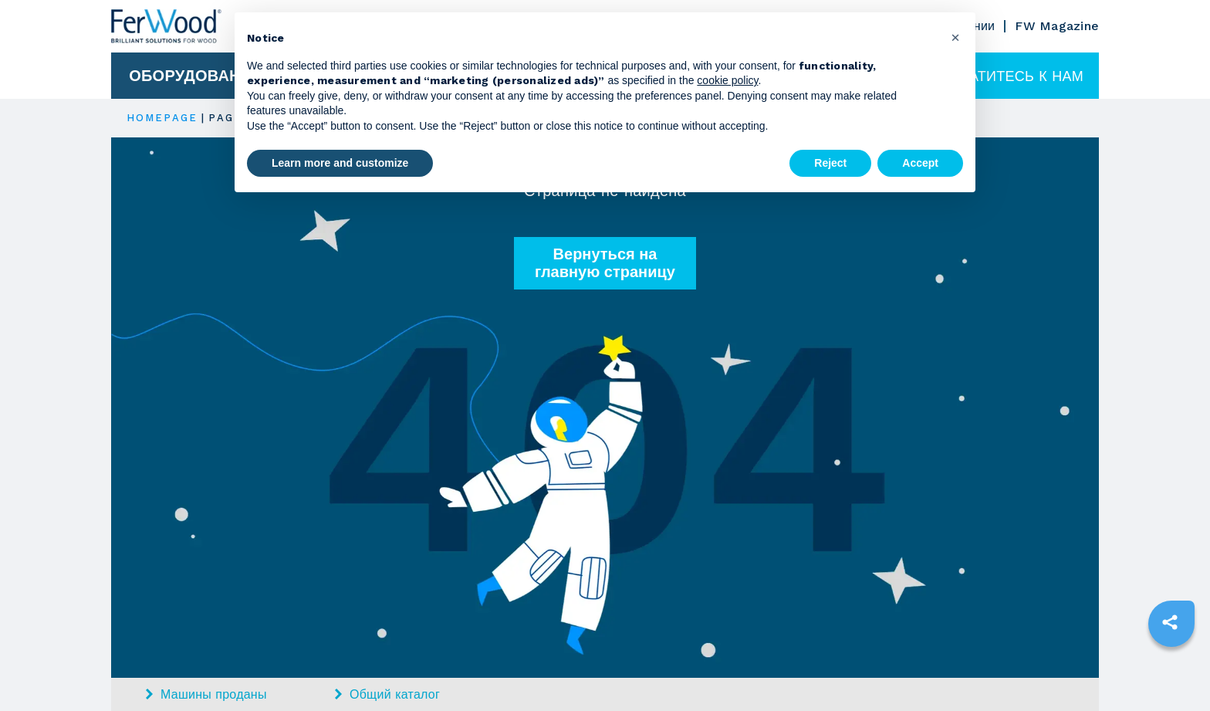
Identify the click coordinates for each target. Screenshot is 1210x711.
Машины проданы (206, 694)
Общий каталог (387, 694)
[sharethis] (1170, 622)
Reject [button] (830, 163)
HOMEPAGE (162, 118)
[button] (955, 37)
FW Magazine (1057, 26)
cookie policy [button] (727, 80)
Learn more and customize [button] (340, 163)
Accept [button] (920, 163)
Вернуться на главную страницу (605, 262)
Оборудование (195, 75)
